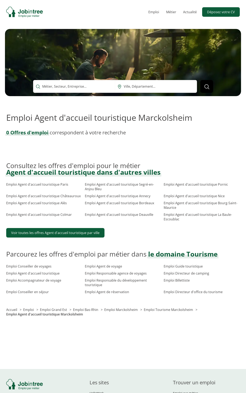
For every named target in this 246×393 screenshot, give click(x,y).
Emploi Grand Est (54, 309)
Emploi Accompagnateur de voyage (33, 280)
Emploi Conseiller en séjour (27, 292)
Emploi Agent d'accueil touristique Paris (37, 184)
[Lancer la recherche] (206, 86)
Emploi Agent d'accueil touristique (33, 273)
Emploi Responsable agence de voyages (116, 273)
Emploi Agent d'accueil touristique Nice (194, 196)
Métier (171, 12)
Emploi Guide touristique (183, 266)
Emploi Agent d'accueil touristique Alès (36, 203)
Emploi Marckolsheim (121, 309)
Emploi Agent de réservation (107, 292)
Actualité (190, 12)
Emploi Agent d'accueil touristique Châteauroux (43, 196)
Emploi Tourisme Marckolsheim (169, 309)
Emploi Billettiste (177, 280)
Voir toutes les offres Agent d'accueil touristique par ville (55, 233)
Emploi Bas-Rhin (86, 309)
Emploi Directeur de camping (186, 273)
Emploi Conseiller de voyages (29, 266)
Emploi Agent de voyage (103, 266)
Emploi (153, 12)
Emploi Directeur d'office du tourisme (193, 292)
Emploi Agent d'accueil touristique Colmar (39, 214)
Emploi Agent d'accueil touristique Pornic (196, 184)
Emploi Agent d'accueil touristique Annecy (117, 196)
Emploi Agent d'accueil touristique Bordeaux (119, 203)
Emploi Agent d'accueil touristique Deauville (119, 214)
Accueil (12, 309)
